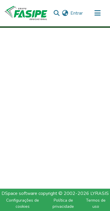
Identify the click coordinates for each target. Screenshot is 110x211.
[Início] (25, 13)
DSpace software (19, 193)
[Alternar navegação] (97, 13)
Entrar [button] (76, 13)
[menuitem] (65, 13)
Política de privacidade (63, 203)
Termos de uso (96, 203)
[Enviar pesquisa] (56, 13)
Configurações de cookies (22, 203)
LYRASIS (99, 193)
